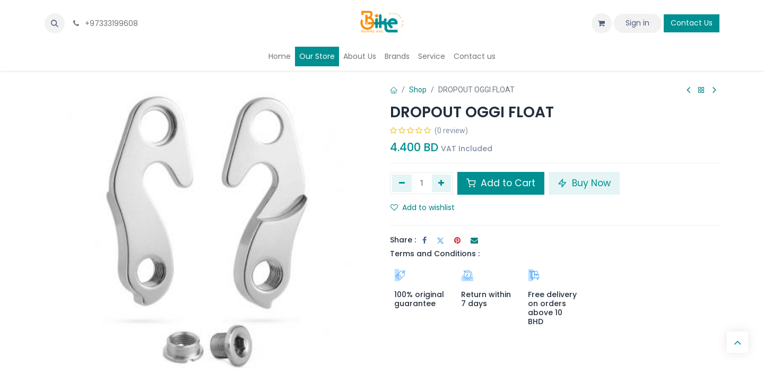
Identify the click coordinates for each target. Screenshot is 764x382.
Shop (418, 89)
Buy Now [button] (584, 183)
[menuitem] (279, 56)
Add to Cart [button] (500, 183)
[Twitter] (440, 240)
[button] (55, 23)
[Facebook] (424, 240)
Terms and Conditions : (435, 253)
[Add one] (442, 183)
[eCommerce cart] (602, 23)
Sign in (637, 23)
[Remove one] (402, 183)
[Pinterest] (457, 240)
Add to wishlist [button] (422, 207)
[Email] (474, 240)
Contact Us (692, 23)
